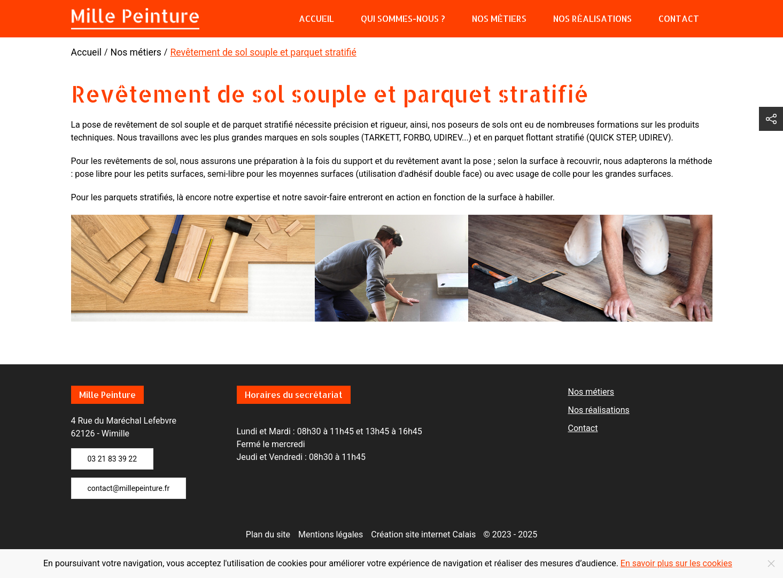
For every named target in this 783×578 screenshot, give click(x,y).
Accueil (316, 18)
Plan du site (268, 534)
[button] (771, 119)
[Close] (771, 563)
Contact (678, 18)
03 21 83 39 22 (112, 459)
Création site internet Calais (423, 534)
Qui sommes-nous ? (403, 18)
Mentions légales (330, 534)
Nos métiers (499, 18)
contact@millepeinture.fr (129, 488)
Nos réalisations (592, 18)
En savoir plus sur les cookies (676, 563)
